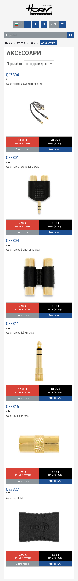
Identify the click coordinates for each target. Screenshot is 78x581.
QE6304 (12, 74)
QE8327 (12, 489)
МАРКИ (21, 42)
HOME (8, 42)
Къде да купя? (55, 149)
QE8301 (12, 157)
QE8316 (12, 406)
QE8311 (12, 323)
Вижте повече (22, 149)
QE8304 (12, 240)
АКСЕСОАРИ (48, 42)
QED (32, 42)
